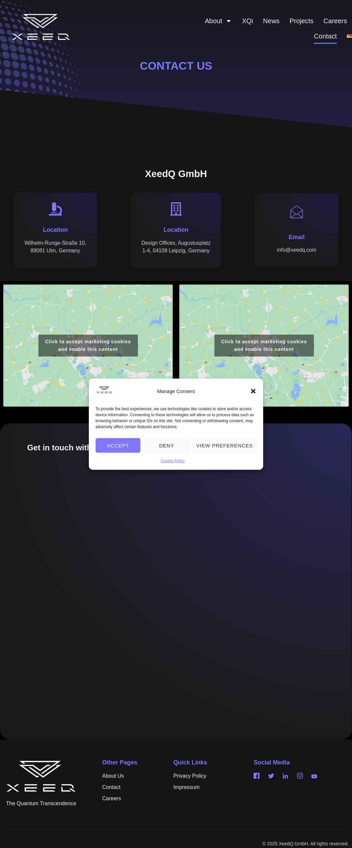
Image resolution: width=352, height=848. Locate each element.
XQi (247, 21)
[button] (253, 391)
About (218, 21)
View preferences (224, 445)
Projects (302, 21)
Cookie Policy (173, 461)
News (271, 21)
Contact (325, 36)
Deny (166, 445)
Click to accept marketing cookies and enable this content (88, 354)
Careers (335, 21)
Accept (118, 445)
